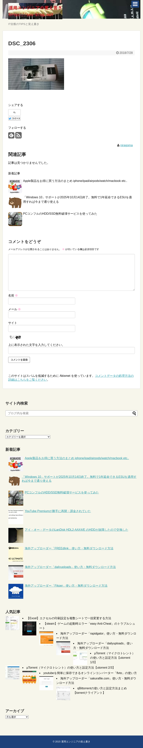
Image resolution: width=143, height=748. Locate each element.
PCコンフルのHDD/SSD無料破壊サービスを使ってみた (60, 213)
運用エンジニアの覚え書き (75, 741)
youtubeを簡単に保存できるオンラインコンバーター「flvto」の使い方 (90, 673)
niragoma (126, 145)
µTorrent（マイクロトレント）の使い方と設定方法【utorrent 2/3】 (70, 667)
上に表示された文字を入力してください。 (36, 344)
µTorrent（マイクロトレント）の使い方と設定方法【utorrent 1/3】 (112, 658)
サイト (12, 322)
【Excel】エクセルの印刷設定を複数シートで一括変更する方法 (68, 618)
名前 (13, 295)
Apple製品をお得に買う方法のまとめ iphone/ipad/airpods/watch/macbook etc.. (75, 180)
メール (14, 309)
